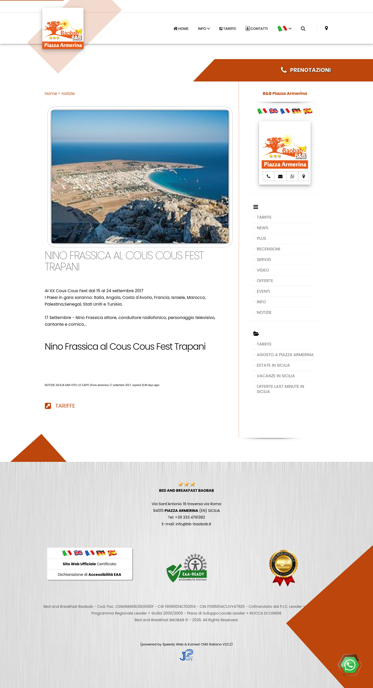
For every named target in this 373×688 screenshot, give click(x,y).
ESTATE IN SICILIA (273, 365)
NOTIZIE (264, 312)
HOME (180, 28)
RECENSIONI (268, 249)
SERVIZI (264, 260)
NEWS (262, 228)
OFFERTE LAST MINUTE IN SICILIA (280, 389)
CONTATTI (257, 28)
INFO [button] (204, 29)
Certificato (90, 564)
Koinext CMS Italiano (205, 644)
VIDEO (263, 270)
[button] (284, 29)
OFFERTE (265, 281)
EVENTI (263, 291)
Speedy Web (173, 644)
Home (51, 93)
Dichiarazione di (89, 574)
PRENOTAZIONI (306, 70)
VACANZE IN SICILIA (276, 376)
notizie (68, 93)
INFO (261, 302)
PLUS (261, 238)
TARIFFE (227, 28)
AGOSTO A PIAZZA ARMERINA (285, 355)
